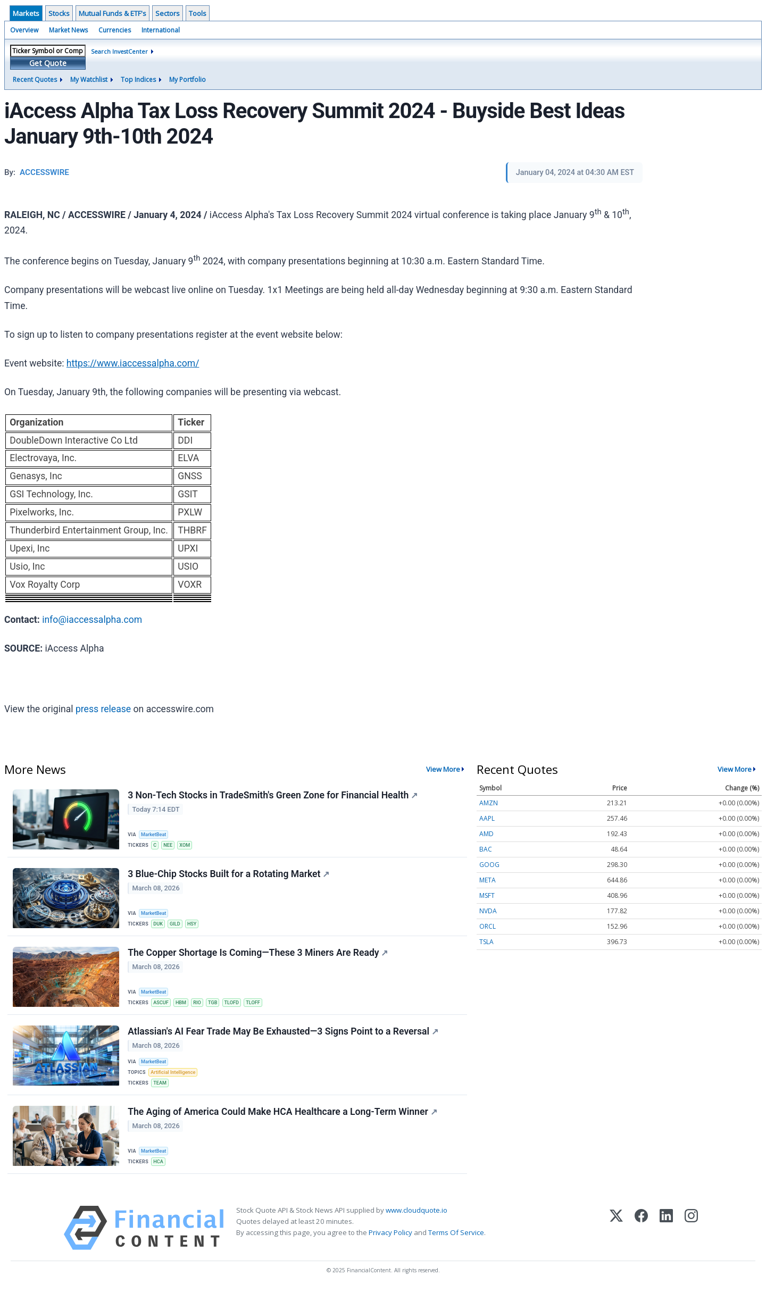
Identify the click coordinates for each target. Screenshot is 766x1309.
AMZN (488, 802)
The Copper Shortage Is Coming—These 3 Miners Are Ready (259, 959)
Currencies (114, 30)
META (487, 880)
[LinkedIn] (666, 1246)
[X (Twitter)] (616, 1246)
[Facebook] (641, 1246)
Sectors (167, 13)
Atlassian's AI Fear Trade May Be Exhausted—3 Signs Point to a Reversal (284, 1041)
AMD (486, 833)
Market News (68, 30)
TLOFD (239, 1009)
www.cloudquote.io (416, 1228)
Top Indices (138, 79)
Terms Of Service (456, 1251)
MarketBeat (156, 834)
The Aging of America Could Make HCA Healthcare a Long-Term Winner (283, 1128)
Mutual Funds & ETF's (112, 13)
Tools (197, 13)
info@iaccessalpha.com (92, 619)
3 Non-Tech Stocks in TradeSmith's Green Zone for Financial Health (274, 796)
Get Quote (47, 63)
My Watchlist (88, 79)
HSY (196, 927)
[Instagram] (691, 1246)
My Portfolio (187, 79)
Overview (24, 30)
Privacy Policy (390, 1251)
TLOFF (262, 1009)
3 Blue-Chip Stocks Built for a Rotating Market (229, 877)
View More (443, 769)
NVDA (488, 910)
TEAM (162, 1095)
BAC (485, 849)
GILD (178, 927)
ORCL (487, 926)
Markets (26, 13)
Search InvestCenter (119, 51)
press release (103, 709)
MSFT (487, 895)
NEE (171, 845)
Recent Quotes (35, 79)
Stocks (59, 13)
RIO (202, 1009)
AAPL (487, 818)
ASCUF (163, 1009)
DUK (160, 927)
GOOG (489, 864)
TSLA (486, 941)
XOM (188, 845)
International (160, 30)
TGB (218, 1009)
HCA (160, 1177)
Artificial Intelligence (175, 1084)
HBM (184, 1009)
